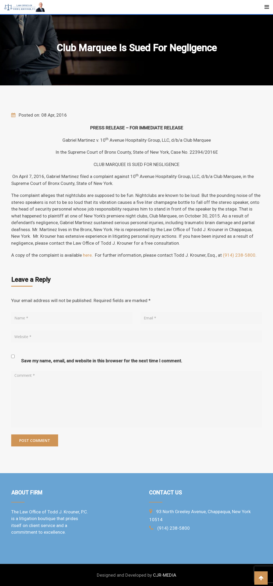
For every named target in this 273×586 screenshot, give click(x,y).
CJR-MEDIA (164, 575)
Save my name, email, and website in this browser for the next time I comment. (101, 360)
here (87, 255)
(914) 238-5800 (239, 255)
